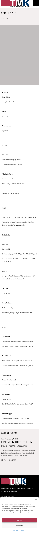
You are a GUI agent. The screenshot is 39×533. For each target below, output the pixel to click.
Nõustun (19, 520)
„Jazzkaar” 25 (6, 293)
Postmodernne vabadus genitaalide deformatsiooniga (17, 361)
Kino (2, 439)
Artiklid (15, 439)
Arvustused (8, 439)
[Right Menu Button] (36, 3)
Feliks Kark (5, 116)
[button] (36, 500)
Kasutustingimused (18, 530)
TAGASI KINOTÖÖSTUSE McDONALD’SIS (14, 446)
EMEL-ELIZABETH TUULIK (16, 442)
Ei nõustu (19, 526)
